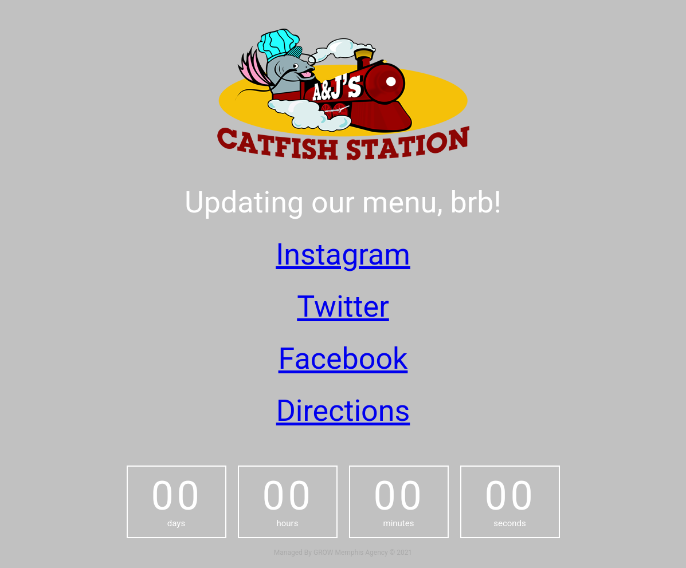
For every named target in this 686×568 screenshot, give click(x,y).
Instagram (343, 254)
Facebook (343, 358)
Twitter (343, 306)
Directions (343, 410)
